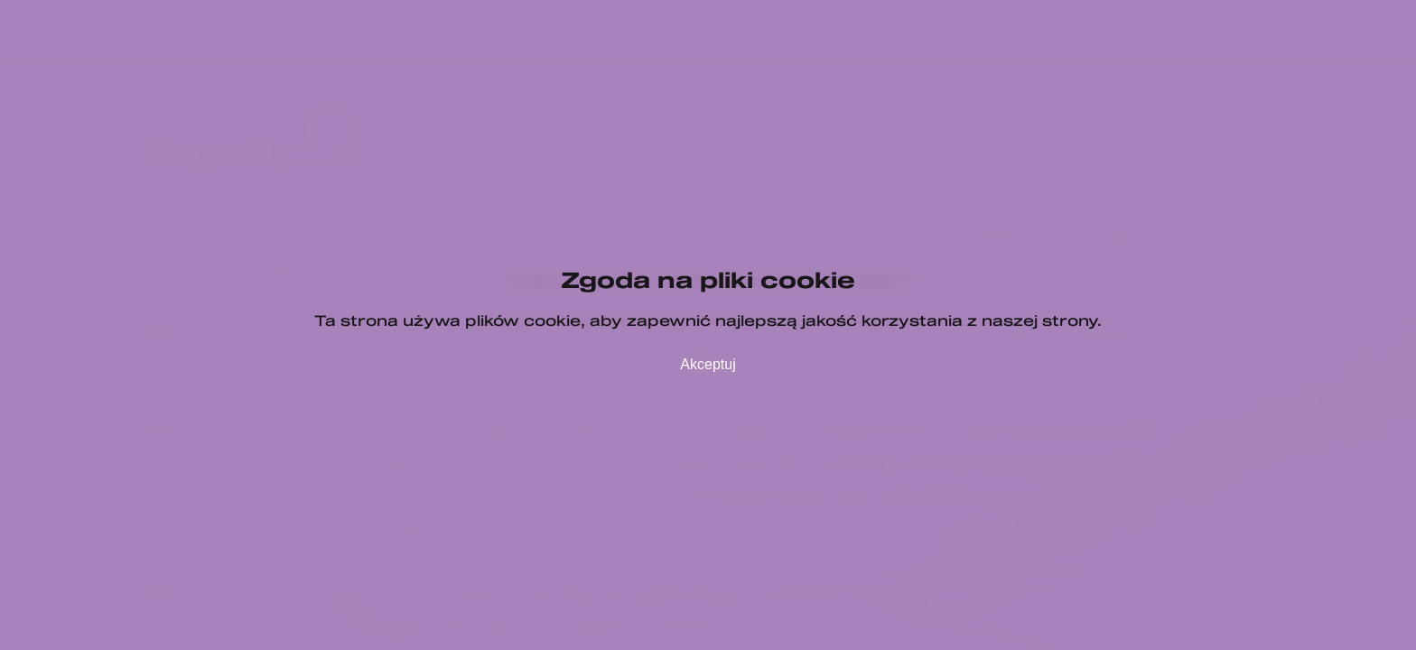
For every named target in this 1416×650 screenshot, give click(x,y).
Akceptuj (707, 364)
